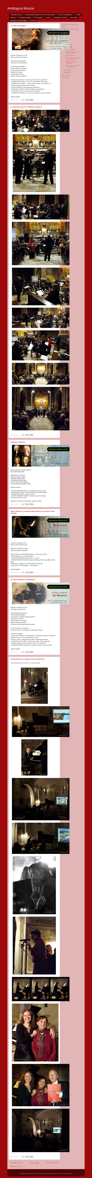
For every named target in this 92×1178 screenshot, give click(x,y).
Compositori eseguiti (25, 17)
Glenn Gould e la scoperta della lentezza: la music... (73, 58)
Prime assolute (38, 17)
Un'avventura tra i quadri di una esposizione (27, 659)
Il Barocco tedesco (18, 442)
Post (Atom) (19, 1166)
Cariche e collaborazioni (65, 14)
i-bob (59, 1173)
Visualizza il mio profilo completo (70, 29)
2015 (65, 43)
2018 (65, 35)
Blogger (70, 1173)
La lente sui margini (18, 26)
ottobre (67, 70)
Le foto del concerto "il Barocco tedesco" (26, 107)
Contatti (78, 14)
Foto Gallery (74, 17)
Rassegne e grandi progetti (19, 20)
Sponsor (13, 17)
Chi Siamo (33, 20)
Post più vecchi (52, 1162)
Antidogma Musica (20, 8)
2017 (65, 38)
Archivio (48, 17)
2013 (65, 78)
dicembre (68, 45)
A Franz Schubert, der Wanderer (23, 580)
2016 (65, 40)
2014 (65, 75)
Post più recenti (16, 1162)
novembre (68, 47)
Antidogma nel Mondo (60, 17)
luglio (67, 72)
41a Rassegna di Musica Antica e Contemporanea (40, 14)
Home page (34, 1162)
